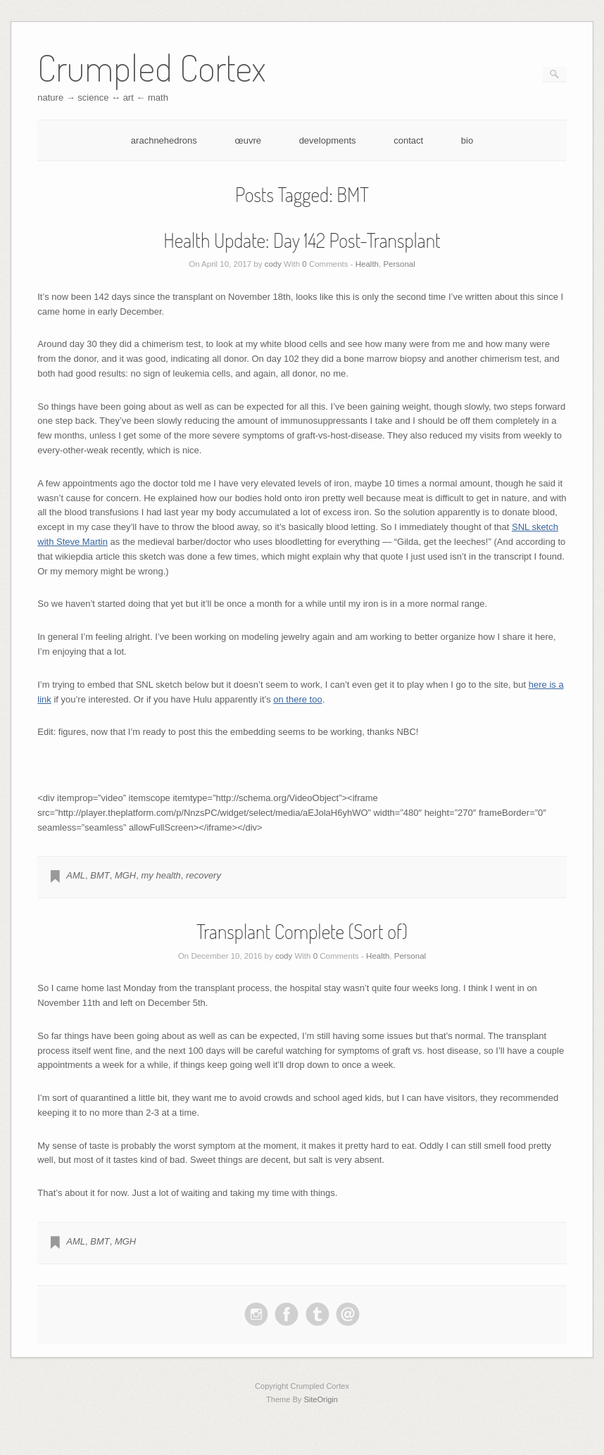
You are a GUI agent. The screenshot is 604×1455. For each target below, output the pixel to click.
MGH (125, 875)
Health (367, 264)
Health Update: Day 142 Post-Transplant (301, 240)
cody (273, 264)
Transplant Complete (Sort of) (302, 931)
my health (160, 875)
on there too (297, 699)
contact (408, 140)
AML (75, 875)
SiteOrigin (320, 1399)
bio (467, 140)
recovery (203, 875)
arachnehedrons (164, 140)
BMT (99, 875)
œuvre (247, 140)
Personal (399, 264)
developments (327, 140)
